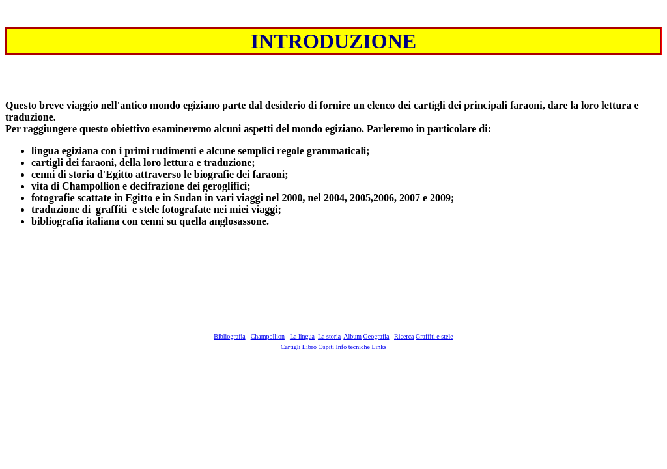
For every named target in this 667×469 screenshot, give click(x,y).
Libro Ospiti (318, 346)
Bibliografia (229, 336)
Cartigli (291, 346)
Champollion (268, 336)
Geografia (376, 336)
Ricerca (404, 336)
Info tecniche (352, 346)
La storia (329, 336)
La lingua (302, 336)
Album (352, 336)
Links (378, 346)
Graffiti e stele (434, 336)
